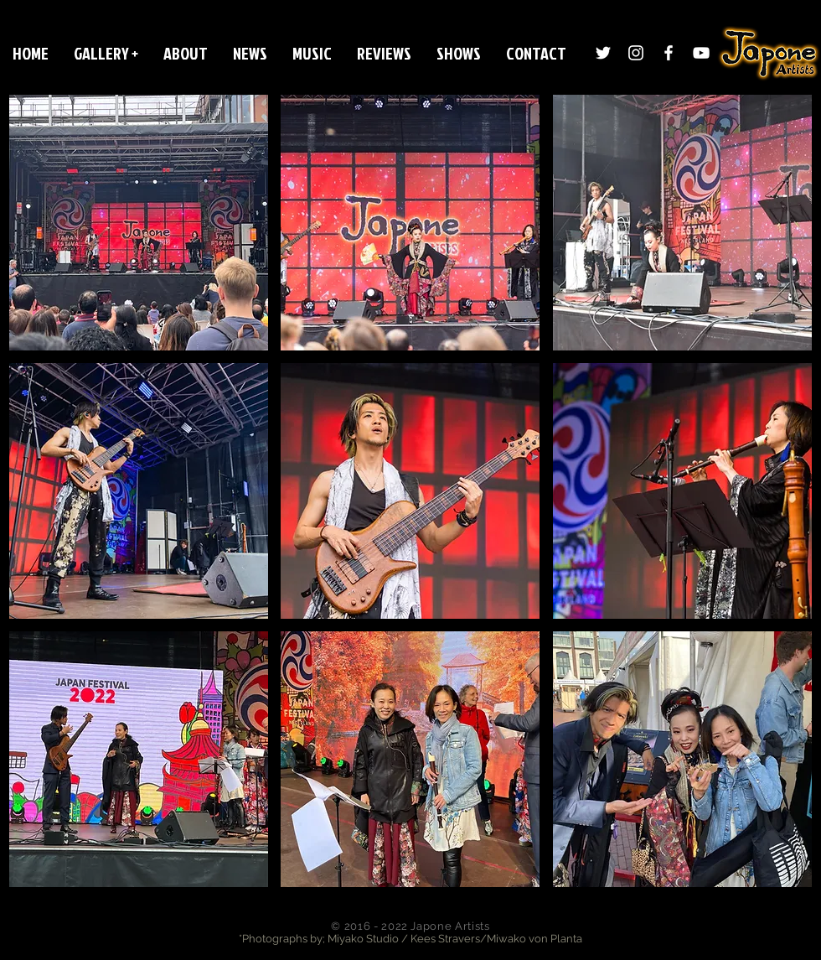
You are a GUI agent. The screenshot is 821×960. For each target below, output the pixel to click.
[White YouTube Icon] (701, 53)
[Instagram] (636, 53)
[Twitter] (603, 53)
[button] (106, 53)
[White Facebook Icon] (668, 53)
